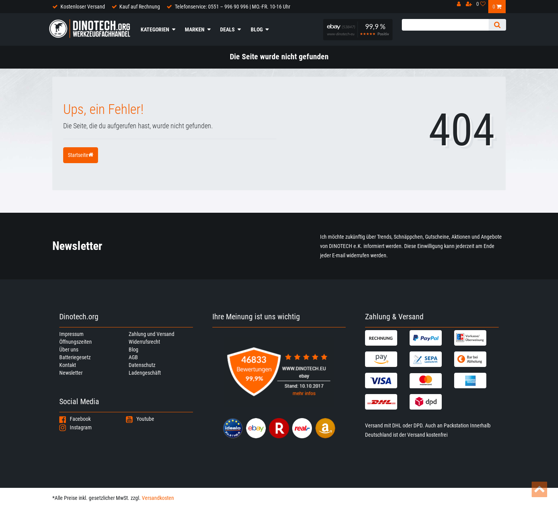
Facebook (75, 419)
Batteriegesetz (75, 357)
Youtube (140, 419)
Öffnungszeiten (75, 342)
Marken (195, 29)
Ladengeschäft (145, 373)
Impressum (71, 334)
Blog (257, 29)
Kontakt (67, 365)
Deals (227, 29)
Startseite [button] (80, 155)
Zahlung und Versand (151, 334)
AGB (133, 357)
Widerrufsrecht (144, 342)
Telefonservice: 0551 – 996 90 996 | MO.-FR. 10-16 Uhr (232, 6)
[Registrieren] (471, 6)
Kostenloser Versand (82, 6)
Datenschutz (142, 365)
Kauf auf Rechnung (139, 6)
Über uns (68, 349)
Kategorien (155, 29)
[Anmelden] (461, 6)
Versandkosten (158, 498)
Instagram (75, 427)
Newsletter (71, 373)
